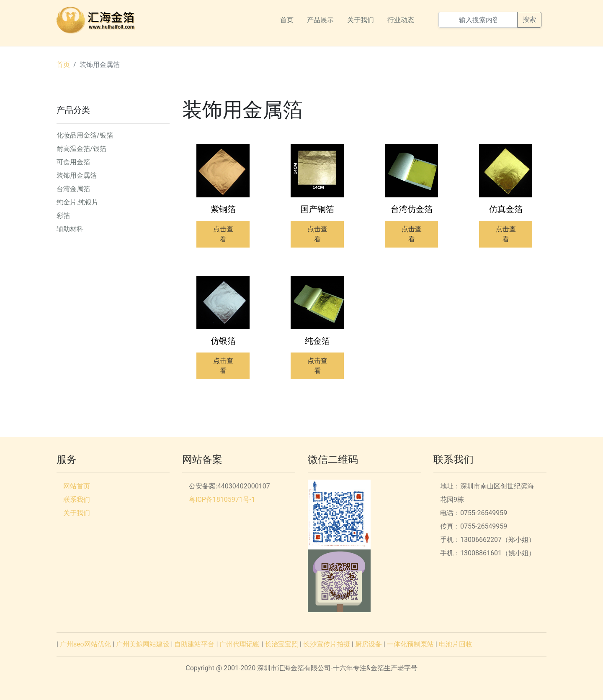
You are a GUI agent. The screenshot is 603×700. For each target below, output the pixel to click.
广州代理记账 (239, 644)
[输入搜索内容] (478, 20)
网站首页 (76, 486)
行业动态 (400, 20)
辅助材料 (70, 229)
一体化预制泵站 (410, 644)
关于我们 (360, 20)
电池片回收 (455, 644)
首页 (287, 20)
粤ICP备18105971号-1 (222, 499)
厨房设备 (368, 644)
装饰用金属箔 (100, 65)
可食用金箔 (73, 162)
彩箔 (63, 216)
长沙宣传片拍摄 (326, 644)
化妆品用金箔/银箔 (85, 135)
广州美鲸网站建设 (143, 644)
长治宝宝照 (281, 644)
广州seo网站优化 (85, 644)
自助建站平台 (194, 644)
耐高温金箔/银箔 (81, 149)
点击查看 (223, 234)
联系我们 (76, 499)
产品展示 (320, 20)
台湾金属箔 (73, 189)
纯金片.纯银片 (77, 202)
